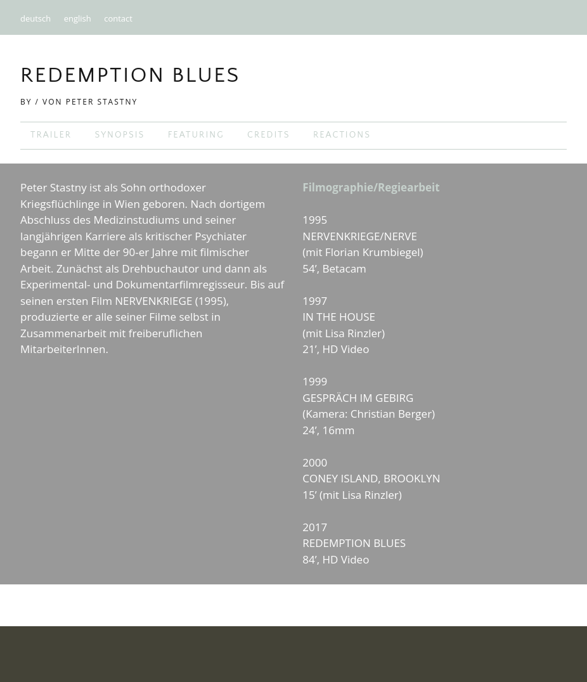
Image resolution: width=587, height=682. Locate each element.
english (77, 18)
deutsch (35, 18)
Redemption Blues (130, 75)
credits (268, 135)
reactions (342, 135)
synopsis (119, 135)
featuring (196, 135)
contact (118, 18)
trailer (51, 135)
